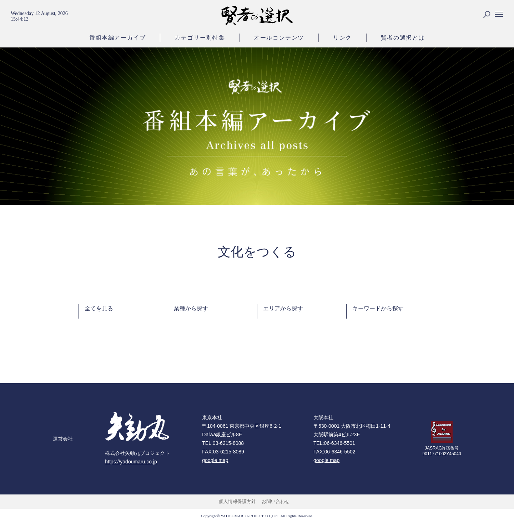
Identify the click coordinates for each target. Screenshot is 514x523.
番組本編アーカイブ (117, 38)
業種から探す (191, 308)
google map (215, 460)
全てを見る (99, 308)
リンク (342, 38)
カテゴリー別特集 (200, 38)
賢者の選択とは (403, 38)
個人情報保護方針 (237, 501)
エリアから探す (283, 308)
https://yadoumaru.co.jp (131, 461)
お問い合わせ (275, 501)
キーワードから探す (378, 308)
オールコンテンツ (279, 38)
